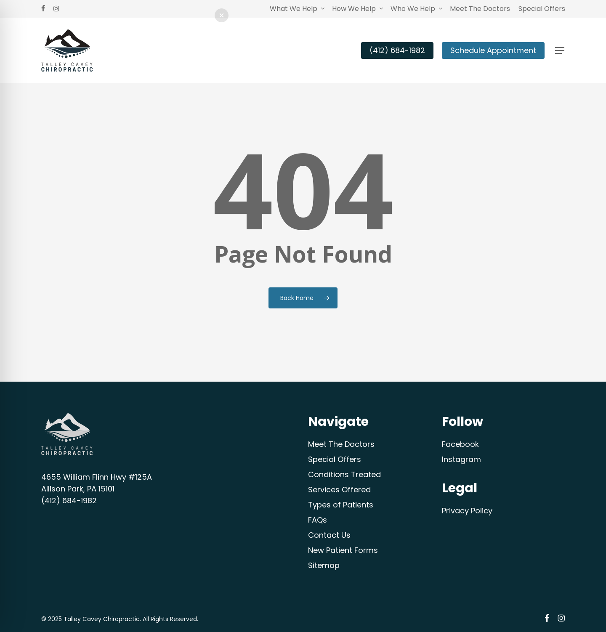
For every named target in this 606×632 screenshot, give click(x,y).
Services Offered (339, 489)
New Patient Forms (343, 550)
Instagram (461, 459)
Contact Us (329, 535)
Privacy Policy (467, 510)
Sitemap (324, 565)
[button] (560, 50)
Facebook (460, 444)
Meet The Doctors (341, 444)
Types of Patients (340, 504)
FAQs (317, 520)
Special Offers (334, 459)
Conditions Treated (344, 474)
